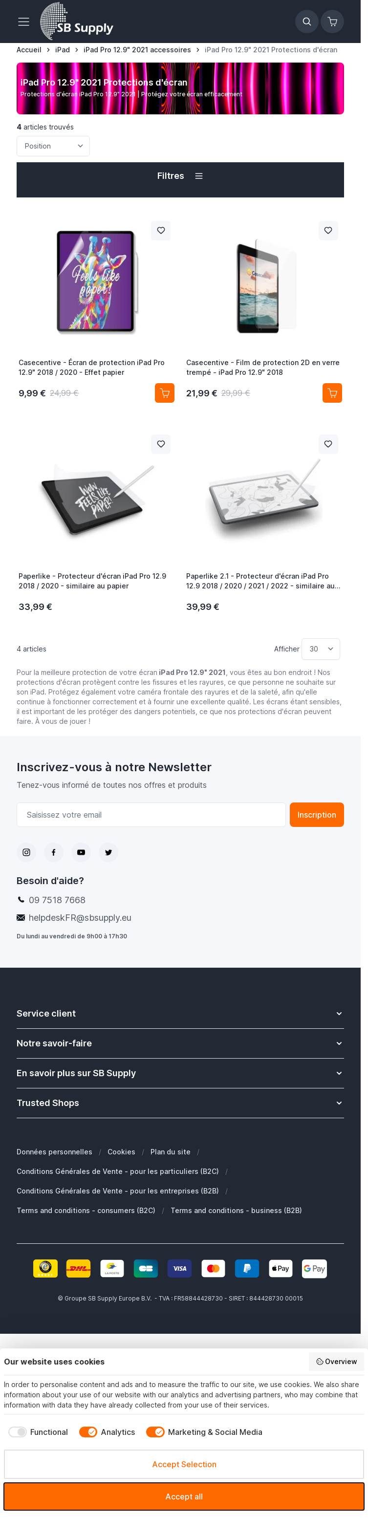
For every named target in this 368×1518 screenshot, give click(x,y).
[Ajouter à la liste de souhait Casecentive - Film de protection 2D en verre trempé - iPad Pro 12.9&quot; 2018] (328, 230)
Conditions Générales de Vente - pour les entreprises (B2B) (118, 1191)
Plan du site (171, 1152)
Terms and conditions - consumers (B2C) (86, 1210)
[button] (180, 176)
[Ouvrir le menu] (26, 21)
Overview (337, 1361)
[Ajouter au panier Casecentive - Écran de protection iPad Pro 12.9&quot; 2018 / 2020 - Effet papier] (164, 393)
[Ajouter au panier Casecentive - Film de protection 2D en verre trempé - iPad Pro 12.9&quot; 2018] (332, 393)
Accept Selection (184, 1464)
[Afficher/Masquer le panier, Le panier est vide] (332, 21)
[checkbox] (36, 1432)
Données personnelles (54, 1152)
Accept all (184, 1496)
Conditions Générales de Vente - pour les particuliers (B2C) (118, 1171)
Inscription (317, 815)
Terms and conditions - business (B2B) (236, 1210)
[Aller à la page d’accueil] (29, 50)
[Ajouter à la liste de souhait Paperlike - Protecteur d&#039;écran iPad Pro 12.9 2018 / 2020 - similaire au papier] (161, 444)
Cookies (121, 1152)
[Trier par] (53, 146)
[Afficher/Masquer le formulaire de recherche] (307, 21)
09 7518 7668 (57, 900)
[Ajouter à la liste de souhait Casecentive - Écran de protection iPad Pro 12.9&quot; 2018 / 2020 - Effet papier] (161, 230)
